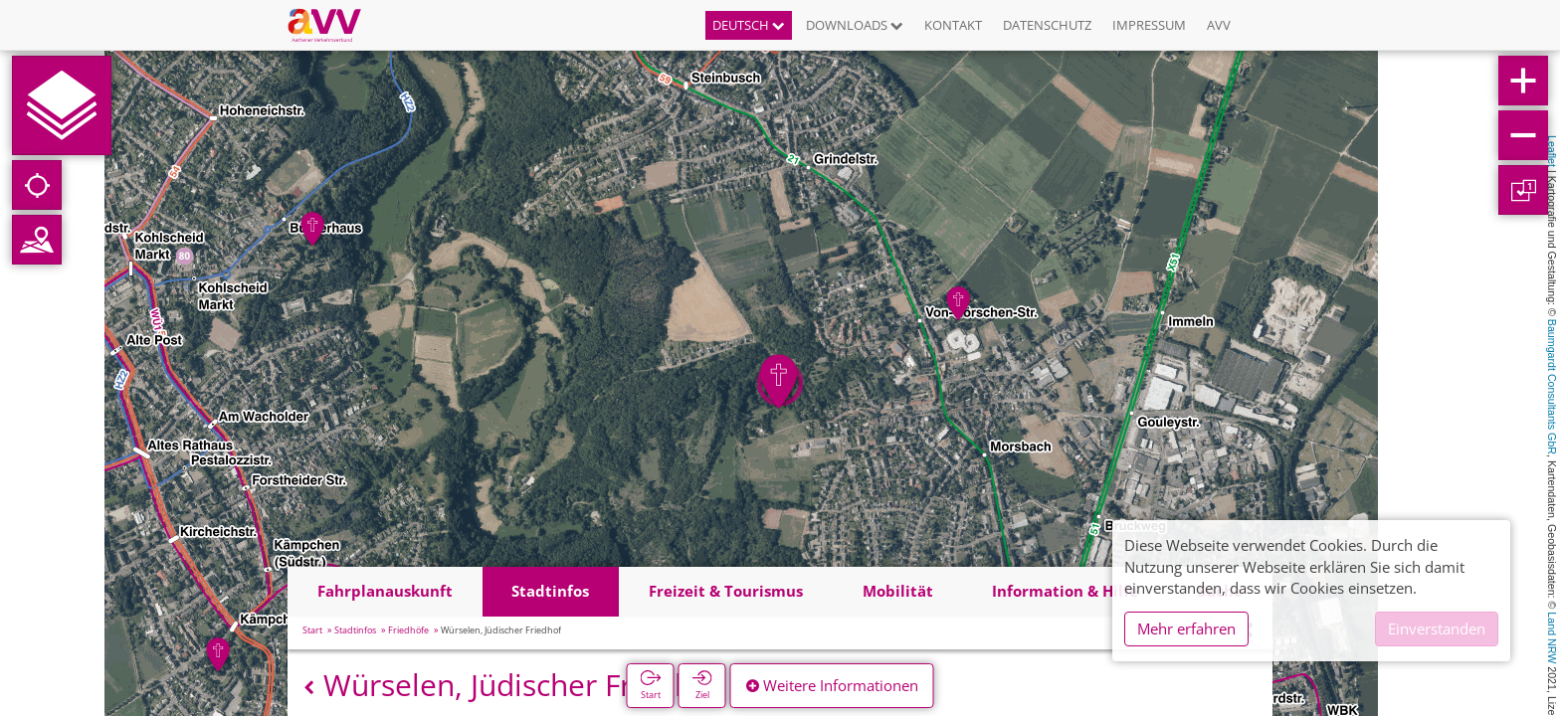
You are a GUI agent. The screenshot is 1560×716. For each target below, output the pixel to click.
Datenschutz (1047, 25)
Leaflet (1552, 151)
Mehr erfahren (1186, 628)
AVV (1219, 25)
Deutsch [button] (748, 25)
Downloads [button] (854, 25)
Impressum (1149, 25)
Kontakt (953, 25)
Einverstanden (1436, 628)
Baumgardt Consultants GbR (1552, 386)
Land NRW (1552, 637)
